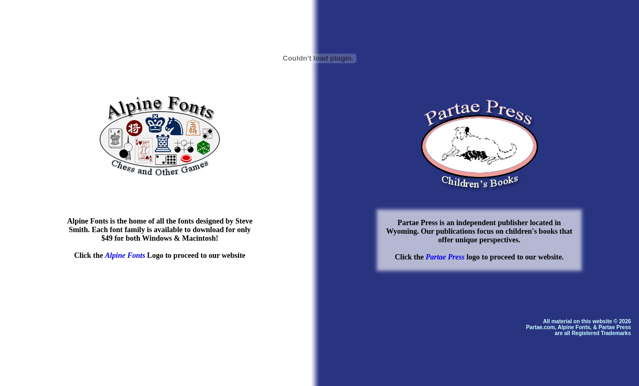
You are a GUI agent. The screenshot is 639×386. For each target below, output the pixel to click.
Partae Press (445, 257)
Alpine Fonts (125, 255)
